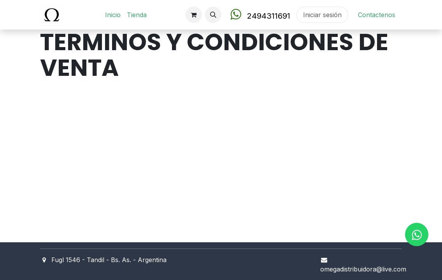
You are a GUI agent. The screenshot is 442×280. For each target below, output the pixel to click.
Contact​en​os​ (376, 15)
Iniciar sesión (322, 15)
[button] (213, 15)
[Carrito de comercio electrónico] (194, 15)
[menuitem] (113, 15)
